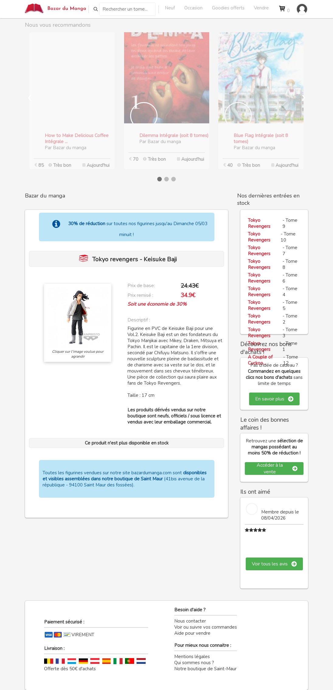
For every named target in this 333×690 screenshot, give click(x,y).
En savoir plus (274, 399)
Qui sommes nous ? (194, 663)
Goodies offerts (228, 8)
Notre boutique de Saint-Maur (205, 669)
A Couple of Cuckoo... (260, 360)
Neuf (170, 8)
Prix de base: (141, 285)
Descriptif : (138, 320)
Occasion (193, 8)
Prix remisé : (140, 295)
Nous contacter (190, 621)
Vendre (261, 8)
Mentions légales (192, 657)
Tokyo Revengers (259, 223)
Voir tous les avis (274, 564)
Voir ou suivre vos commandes (205, 627)
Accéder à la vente (277, 468)
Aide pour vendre (192, 633)
